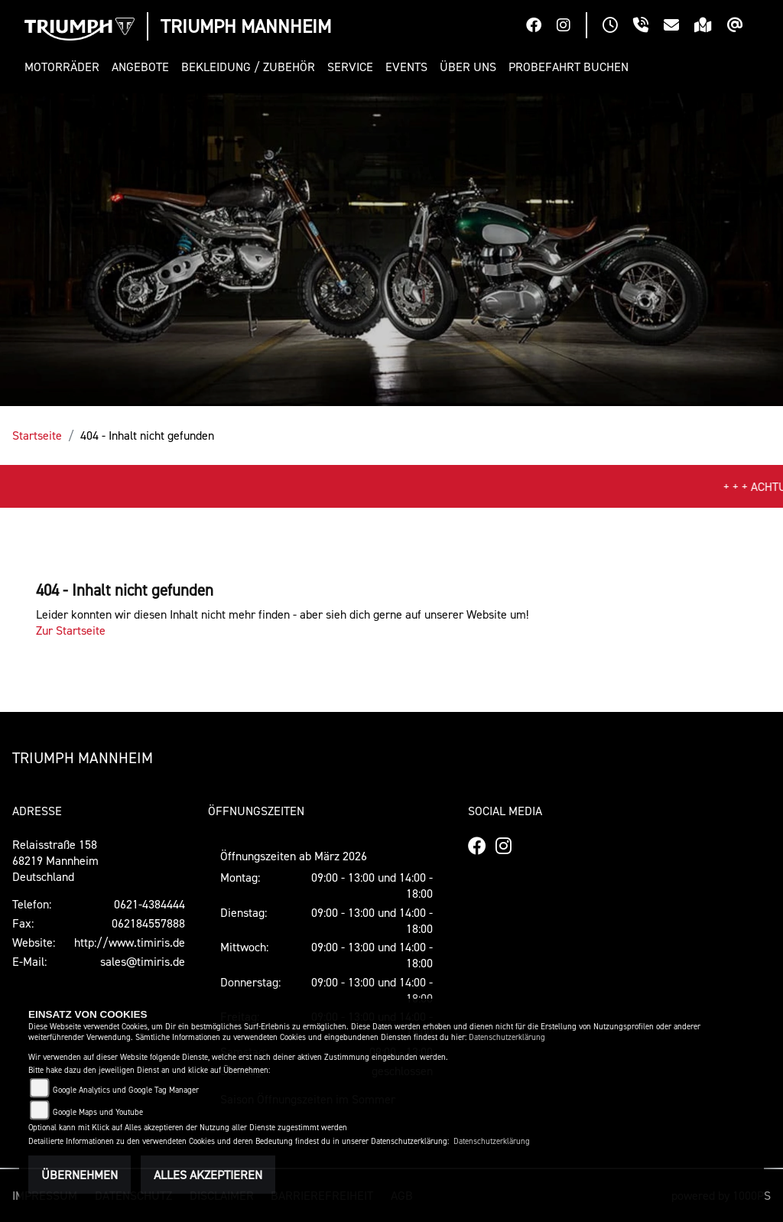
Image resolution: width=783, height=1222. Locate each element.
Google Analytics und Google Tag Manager (126, 1090)
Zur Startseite (71, 630)
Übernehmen (79, 1174)
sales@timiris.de (142, 961)
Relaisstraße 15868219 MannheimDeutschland (55, 860)
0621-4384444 (149, 904)
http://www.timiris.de (129, 942)
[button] (65, 67)
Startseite (37, 435)
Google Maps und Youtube (98, 1112)
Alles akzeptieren (208, 1174)
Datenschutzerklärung (507, 1037)
